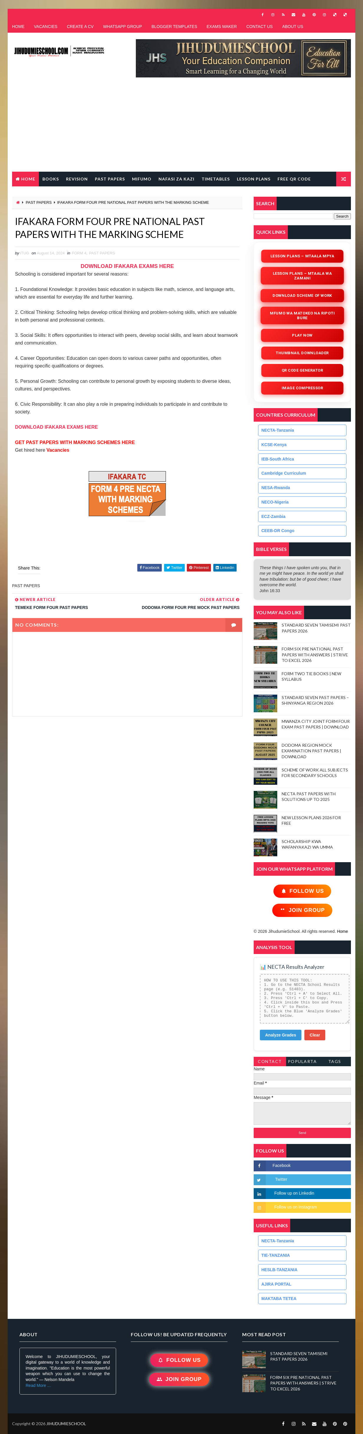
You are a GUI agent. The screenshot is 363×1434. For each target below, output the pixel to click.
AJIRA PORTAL (276, 1284)
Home (28, 178)
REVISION (77, 178)
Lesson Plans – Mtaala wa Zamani (302, 275)
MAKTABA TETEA (278, 1298)
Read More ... (38, 1385)
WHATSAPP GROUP (122, 26)
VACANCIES (45, 26)
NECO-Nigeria (275, 502)
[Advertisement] (181, 127)
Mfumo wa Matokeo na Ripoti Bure (302, 315)
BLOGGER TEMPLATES (174, 26)
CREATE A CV (80, 26)
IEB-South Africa (277, 459)
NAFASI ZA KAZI (176, 178)
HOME (18, 26)
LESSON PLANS (253, 178)
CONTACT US (259, 26)
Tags (334, 1061)
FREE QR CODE (294, 178)
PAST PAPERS (110, 178)
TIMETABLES (216, 178)
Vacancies (57, 450)
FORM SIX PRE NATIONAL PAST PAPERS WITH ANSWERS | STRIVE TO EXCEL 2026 (315, 654)
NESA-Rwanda (275, 487)
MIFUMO (141, 178)
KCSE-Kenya (274, 444)
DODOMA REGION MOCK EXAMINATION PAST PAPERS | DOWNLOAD (311, 751)
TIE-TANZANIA (275, 1255)
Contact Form (270, 1062)
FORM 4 (79, 253)
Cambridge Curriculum (283, 473)
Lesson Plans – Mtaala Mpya (302, 256)
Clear (315, 1035)
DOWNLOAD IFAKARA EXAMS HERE (127, 266)
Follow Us (302, 891)
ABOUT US (292, 26)
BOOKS (50, 178)
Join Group (302, 910)
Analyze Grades (280, 1035)
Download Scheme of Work (302, 295)
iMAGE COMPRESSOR (302, 388)
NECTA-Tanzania (277, 430)
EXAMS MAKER (222, 26)
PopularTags (302, 1062)
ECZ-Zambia (273, 516)
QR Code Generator (302, 370)
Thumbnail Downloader (302, 353)
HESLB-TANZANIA (279, 1269)
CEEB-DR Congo (277, 530)
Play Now (302, 335)
